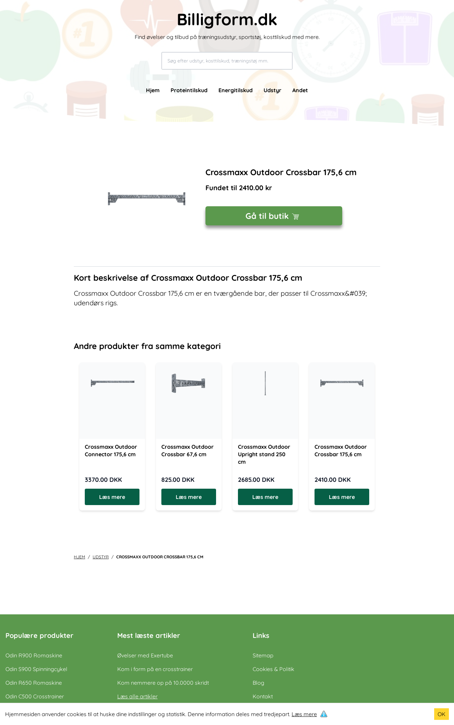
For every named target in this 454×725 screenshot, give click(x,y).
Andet (300, 90)
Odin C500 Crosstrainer (34, 696)
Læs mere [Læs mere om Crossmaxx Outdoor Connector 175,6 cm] (112, 496)
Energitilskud (235, 90)
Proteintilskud (189, 90)
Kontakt (263, 696)
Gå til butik (274, 216)
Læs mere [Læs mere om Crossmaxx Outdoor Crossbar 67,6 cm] (189, 496)
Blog (258, 682)
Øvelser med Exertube (145, 655)
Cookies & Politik (273, 669)
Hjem (153, 90)
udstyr (101, 556)
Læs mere (304, 714)
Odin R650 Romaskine (33, 682)
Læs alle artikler (137, 696)
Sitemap (263, 655)
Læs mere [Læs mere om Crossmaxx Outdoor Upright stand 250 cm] (265, 496)
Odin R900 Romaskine (33, 655)
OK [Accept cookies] (441, 714)
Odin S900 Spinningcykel (36, 669)
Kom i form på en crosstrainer (155, 669)
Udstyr (272, 90)
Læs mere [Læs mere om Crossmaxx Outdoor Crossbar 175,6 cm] (342, 496)
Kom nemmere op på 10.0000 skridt (163, 682)
